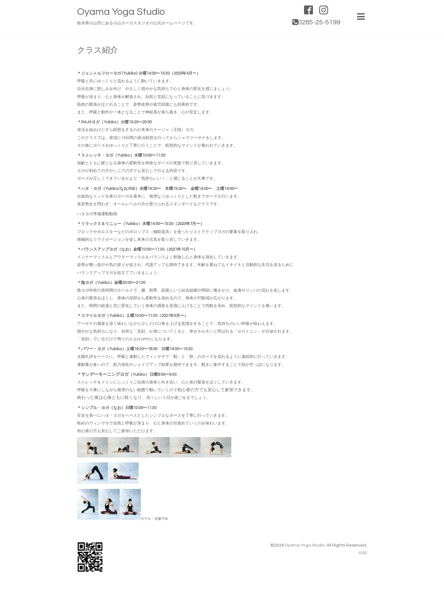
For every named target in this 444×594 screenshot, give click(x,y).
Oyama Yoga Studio (121, 12)
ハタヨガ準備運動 (93, 214)
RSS (363, 553)
